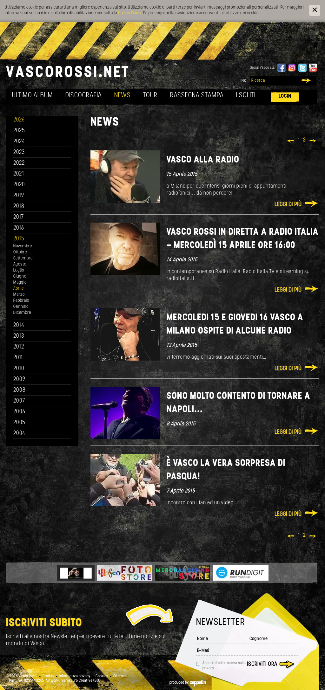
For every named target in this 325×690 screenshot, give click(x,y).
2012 (18, 347)
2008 (19, 390)
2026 (19, 120)
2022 (19, 163)
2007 (19, 401)
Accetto (224, 665)
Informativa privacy (74, 676)
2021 (18, 174)
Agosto (19, 264)
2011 (18, 358)
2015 (18, 239)
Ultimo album (32, 95)
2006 (19, 412)
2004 (19, 434)
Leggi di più (288, 205)
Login (285, 96)
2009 (19, 379)
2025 (19, 131)
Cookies (102, 676)
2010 (18, 369)
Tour (150, 95)
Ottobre (20, 252)
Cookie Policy (129, 13)
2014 (18, 325)
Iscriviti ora (262, 664)
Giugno (19, 276)
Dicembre (22, 312)
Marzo (19, 294)
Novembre (22, 246)
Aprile (18, 288)
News (122, 95)
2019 (18, 196)
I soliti (245, 95)
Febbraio (21, 300)
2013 (18, 336)
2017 (18, 217)
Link (242, 81)
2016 (18, 228)
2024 (19, 142)
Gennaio (21, 306)
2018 (18, 207)
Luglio (18, 270)
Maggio (20, 282)
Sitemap (120, 676)
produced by (187, 683)
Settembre (23, 258)
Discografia (83, 95)
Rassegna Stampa (197, 95)
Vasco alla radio (203, 160)
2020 (19, 185)
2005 (19, 423)
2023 (19, 152)
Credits (48, 676)
